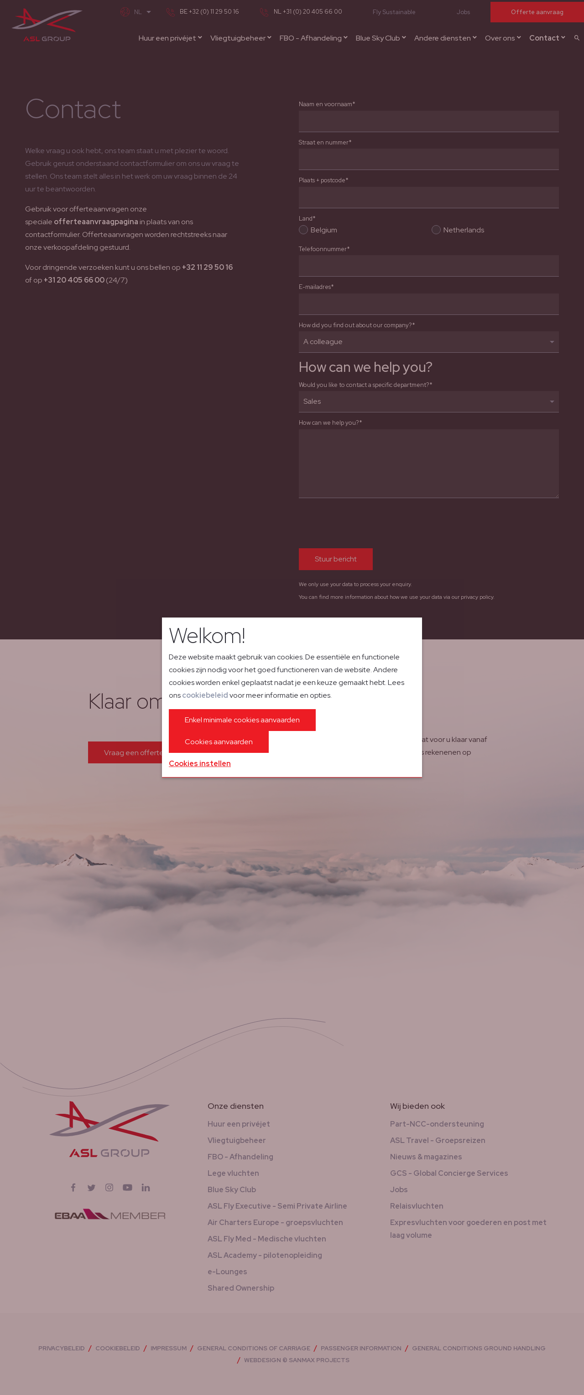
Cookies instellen (200, 763)
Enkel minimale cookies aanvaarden (242, 720)
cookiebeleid (205, 695)
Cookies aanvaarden (219, 741)
